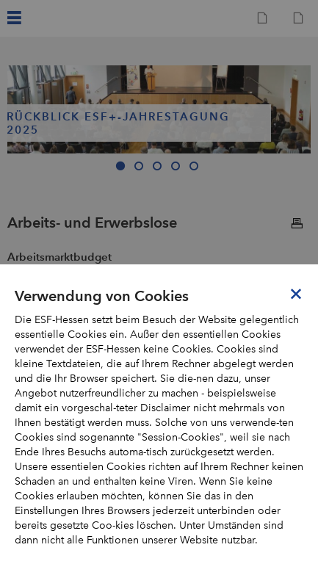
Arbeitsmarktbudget (59, 257)
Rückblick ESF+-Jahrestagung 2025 (118, 123)
